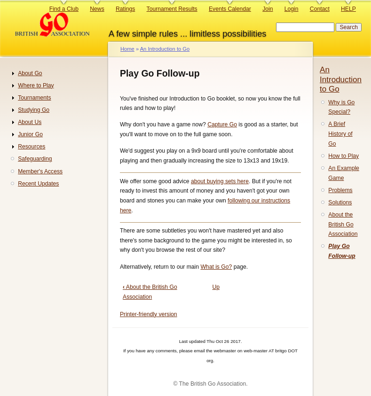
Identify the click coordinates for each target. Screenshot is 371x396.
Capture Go (222, 124)
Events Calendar (230, 9)
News (97, 9)
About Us (29, 122)
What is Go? (216, 267)
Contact (320, 9)
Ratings (125, 9)
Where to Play (36, 85)
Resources (31, 146)
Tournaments (34, 97)
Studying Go (33, 110)
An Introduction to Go (165, 49)
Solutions (340, 202)
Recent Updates (38, 183)
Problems (340, 190)
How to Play (343, 156)
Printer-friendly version (148, 314)
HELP (348, 9)
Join (267, 9)
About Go (30, 73)
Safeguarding (35, 158)
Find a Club (64, 9)
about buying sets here (220, 181)
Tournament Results (172, 9)
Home (127, 49)
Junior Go (30, 134)
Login (291, 9)
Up (216, 287)
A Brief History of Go (340, 134)
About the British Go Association (342, 224)
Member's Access (40, 171)
